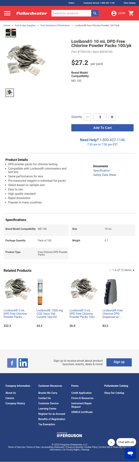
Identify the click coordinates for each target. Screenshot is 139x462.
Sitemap (85, 449)
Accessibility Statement (52, 447)
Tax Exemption (46, 424)
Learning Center (47, 408)
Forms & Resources (82, 398)
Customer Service (48, 403)
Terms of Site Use (16, 447)
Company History (15, 403)
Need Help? (89, 140)
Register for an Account (51, 413)
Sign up (119, 362)
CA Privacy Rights (71, 449)
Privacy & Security (74, 447)
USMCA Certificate (82, 412)
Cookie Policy (91, 447)
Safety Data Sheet (104, 175)
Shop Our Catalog (114, 392)
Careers (9, 398)
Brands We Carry (47, 392)
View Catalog (129, 3)
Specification (101, 170)
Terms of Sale (33, 447)
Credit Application (81, 392)
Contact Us (44, 398)
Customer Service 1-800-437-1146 (99, 3)
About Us (10, 392)
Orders (71, 3)
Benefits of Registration (51, 419)
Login (118, 13)
